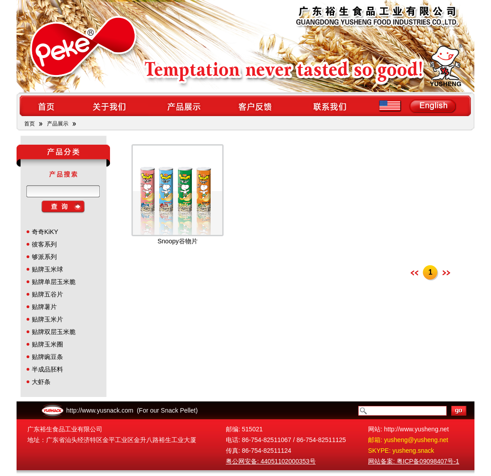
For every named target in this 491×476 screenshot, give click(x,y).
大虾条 (41, 381)
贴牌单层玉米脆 (54, 281)
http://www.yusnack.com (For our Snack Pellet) (132, 410)
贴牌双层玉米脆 (54, 331)
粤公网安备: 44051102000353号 (271, 461)
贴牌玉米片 (47, 319)
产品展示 (57, 124)
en (419, 106)
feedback (257, 106)
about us (109, 106)
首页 (29, 124)
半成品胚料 (47, 369)
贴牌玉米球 (47, 269)
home (46, 106)
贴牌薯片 (44, 306)
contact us (331, 106)
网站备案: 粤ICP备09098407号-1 (413, 461)
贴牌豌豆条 (47, 356)
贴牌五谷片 (47, 294)
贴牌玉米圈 (47, 344)
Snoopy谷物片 (177, 241)
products (183, 106)
